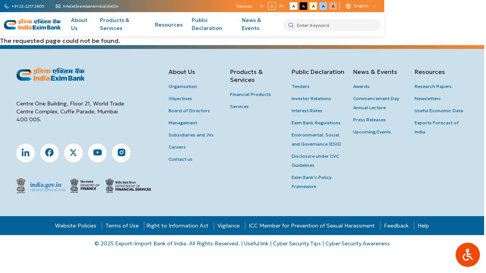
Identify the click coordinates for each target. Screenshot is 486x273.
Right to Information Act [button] (178, 226)
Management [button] (183, 123)
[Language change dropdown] (449, 6)
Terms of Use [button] (123, 226)
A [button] (360, 6)
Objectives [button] (181, 98)
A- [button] (350, 5)
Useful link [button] (256, 243)
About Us (122, 24)
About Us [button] (182, 71)
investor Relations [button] (312, 98)
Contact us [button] (181, 159)
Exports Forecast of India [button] (438, 127)
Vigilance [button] (230, 226)
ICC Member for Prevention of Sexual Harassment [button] (313, 226)
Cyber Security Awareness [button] (359, 243)
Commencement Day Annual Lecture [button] (377, 103)
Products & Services (169, 24)
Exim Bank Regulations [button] (317, 123)
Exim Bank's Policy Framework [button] (313, 181)
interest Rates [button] (308, 110)
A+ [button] (370, 5)
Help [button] (424, 226)
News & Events (318, 24)
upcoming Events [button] (373, 132)
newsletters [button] (429, 98)
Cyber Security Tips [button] (297, 243)
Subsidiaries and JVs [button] (192, 135)
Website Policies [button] (77, 226)
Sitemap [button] (332, 6)
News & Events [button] (376, 71)
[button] (468, 255)
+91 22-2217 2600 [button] (37, 6)
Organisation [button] (183, 86)
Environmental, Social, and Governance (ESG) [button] (317, 139)
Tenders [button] (302, 86)
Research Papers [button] (434, 86)
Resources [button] (431, 71)
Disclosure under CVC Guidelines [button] (316, 160)
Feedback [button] (397, 226)
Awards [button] (362, 86)
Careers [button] (177, 147)
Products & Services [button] (247, 75)
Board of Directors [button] (190, 110)
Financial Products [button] (251, 94)
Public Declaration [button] (319, 71)
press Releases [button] (370, 119)
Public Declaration (266, 24)
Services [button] (240, 106)
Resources (219, 24)
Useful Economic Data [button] (440, 110)
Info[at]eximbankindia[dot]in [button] (100, 6)
